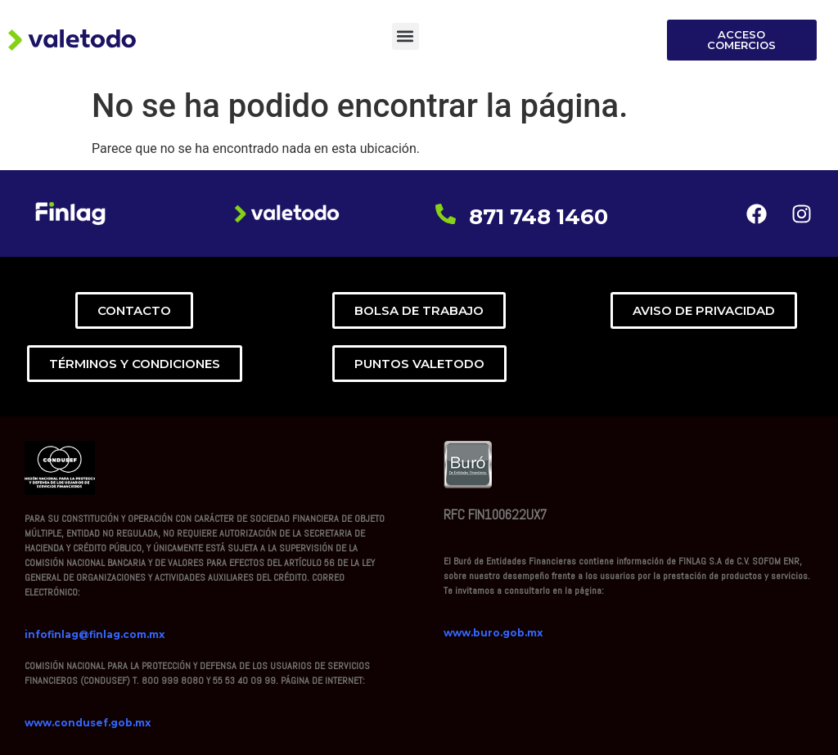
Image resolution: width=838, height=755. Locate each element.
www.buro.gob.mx (493, 633)
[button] (405, 36)
